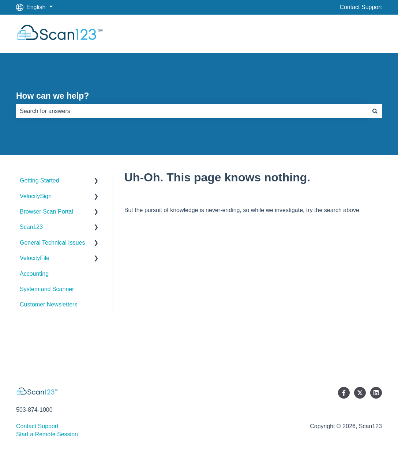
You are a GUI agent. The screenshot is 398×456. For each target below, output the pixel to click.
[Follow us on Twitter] (360, 393)
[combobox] (192, 111)
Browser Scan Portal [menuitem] (46, 211)
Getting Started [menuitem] (39, 180)
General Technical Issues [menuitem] (52, 243)
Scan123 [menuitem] (31, 227)
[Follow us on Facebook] (344, 393)
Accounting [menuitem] (34, 274)
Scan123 (363, 33)
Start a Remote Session (47, 434)
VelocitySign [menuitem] (36, 196)
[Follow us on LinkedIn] (376, 393)
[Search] (375, 111)
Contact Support (360, 7)
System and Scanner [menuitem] (47, 289)
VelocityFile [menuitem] (34, 258)
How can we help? (52, 96)
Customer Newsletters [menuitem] (48, 304)
